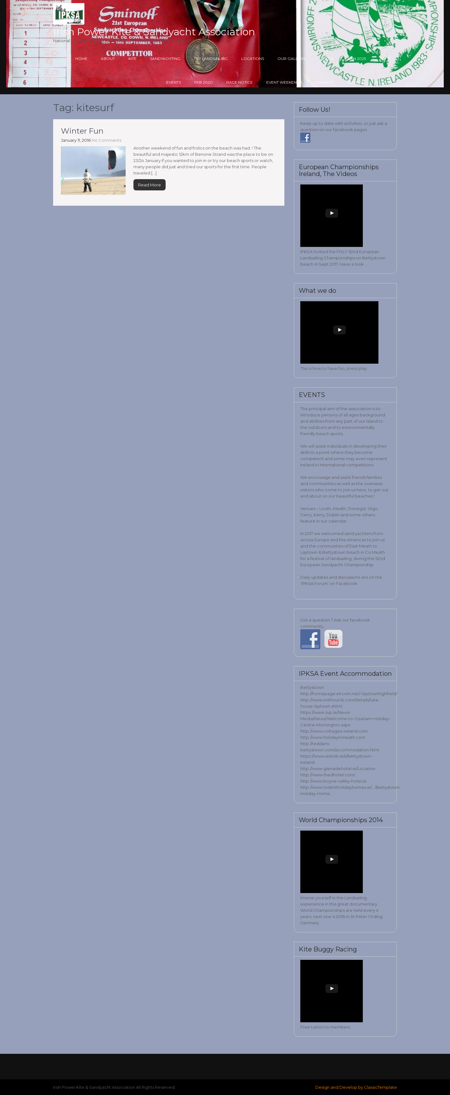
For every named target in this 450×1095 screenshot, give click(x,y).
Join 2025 (356, 58)
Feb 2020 (203, 82)
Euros (384, 82)
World (355, 82)
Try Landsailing (211, 58)
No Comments (106, 140)
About (108, 58)
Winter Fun (82, 130)
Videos (326, 58)
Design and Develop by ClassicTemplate (356, 1087)
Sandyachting (165, 58)
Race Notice (239, 82)
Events (173, 82)
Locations (252, 58)
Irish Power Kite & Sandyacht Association (154, 32)
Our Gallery (291, 58)
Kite (132, 58)
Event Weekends (284, 82)
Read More (149, 184)
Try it (385, 58)
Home (81, 58)
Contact (324, 82)
